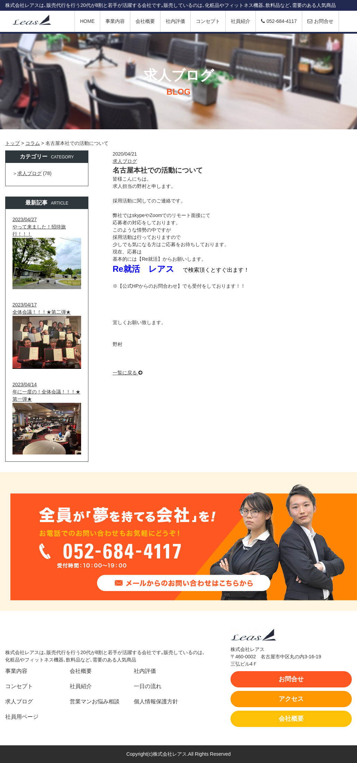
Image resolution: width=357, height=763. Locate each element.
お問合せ (320, 21)
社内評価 (175, 21)
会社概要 (145, 21)
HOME (87, 21)
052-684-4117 (279, 21)
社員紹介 (240, 21)
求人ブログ (125, 161)
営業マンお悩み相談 (95, 701)
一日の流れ (148, 686)
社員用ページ (21, 717)
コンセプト (208, 21)
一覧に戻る (127, 372)
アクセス (291, 698)
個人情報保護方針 (156, 701)
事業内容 (115, 21)
